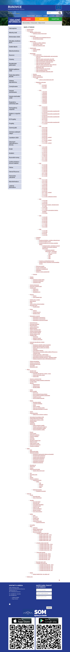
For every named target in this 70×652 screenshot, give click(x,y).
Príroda (31, 495)
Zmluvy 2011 (35, 289)
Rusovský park (36, 503)
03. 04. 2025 (44, 219)
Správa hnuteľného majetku (39, 429)
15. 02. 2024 (44, 200)
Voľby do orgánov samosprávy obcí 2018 (45, 59)
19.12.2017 (44, 87)
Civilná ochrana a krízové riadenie (14, 162)
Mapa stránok (33, 301)
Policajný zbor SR (36, 312)
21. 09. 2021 (44, 156)
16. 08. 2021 (44, 155)
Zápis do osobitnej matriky (39, 407)
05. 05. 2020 (44, 134)
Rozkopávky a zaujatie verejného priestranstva (40, 380)
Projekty (11, 123)
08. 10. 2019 (44, 119)
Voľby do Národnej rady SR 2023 (43, 68)
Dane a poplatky (33, 391)
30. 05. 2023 (44, 188)
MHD (31, 450)
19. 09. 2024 (44, 207)
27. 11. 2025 (44, 225)
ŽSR (31, 476)
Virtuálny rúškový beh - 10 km (45, 534)
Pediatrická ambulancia (38, 462)
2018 (40, 90)
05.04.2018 (44, 94)
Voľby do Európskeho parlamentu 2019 (44, 61)
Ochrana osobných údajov (14, 132)
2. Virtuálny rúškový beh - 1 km (45, 548)
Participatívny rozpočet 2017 (39, 317)
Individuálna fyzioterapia (38, 461)
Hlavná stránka (26, 22)
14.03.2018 (44, 93)
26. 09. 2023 (44, 191)
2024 (40, 199)
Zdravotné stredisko (34, 452)
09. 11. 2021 (44, 158)
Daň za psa (35, 392)
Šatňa (40, 487)
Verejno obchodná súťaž (14, 97)
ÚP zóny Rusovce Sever (38, 38)
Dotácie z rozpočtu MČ (14, 114)
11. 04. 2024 (44, 202)
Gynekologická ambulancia (39, 457)
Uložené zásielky (36, 49)
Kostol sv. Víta (36, 507)
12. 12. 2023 (44, 195)
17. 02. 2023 (44, 184)
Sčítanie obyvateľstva (13, 81)
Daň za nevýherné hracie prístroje (40, 394)
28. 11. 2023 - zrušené (47, 192)
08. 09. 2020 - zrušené (47, 137)
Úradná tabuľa (13, 46)
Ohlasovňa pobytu (34, 413)
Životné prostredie (34, 372)
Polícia (11, 167)
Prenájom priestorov (34, 478)
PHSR (11, 149)
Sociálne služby (33, 381)
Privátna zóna (30, 576)
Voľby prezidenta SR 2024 (41, 70)
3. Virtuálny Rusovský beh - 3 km (46, 567)
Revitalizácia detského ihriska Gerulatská (42, 344)
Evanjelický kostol (37, 506)
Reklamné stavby (33, 441)
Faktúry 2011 (35, 290)
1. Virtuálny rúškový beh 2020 (42, 533)
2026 (40, 229)
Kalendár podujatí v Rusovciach (40, 33)
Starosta (35, 74)
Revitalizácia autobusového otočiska (41, 346)
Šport (31, 526)
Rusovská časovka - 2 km (44, 558)
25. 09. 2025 (44, 222)
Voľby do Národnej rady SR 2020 (43, 63)
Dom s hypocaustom (37, 511)
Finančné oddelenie (34, 436)
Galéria (37, 481)
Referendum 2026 (14, 37)
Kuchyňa (41, 485)
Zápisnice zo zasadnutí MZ (42, 269)
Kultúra (31, 389)
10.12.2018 (44, 102)
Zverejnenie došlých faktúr (38, 279)
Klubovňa (41, 484)
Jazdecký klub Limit (37, 530)
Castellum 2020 (13, 137)
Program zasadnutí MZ (41, 267)
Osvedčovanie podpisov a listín (36, 419)
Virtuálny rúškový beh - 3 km (45, 537)
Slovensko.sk (33, 465)
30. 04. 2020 (44, 133)
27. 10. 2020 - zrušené (47, 140)
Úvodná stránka (30, 29)
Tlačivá (31, 411)
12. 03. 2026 (44, 232)
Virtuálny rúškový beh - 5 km (45, 536)
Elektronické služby (34, 451)
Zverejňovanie (13, 86)
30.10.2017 (44, 85)
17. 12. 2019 (44, 123)
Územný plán (13, 127)
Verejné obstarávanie (13, 91)
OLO (31, 473)
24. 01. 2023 (44, 181)
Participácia (35, 336)
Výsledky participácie (37, 339)
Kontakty (58, 16)
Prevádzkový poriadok (41, 491)
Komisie (38, 238)
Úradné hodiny (31, 16)
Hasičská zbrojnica (37, 480)
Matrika (31, 400)
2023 (40, 178)
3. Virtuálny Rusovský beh (41, 563)
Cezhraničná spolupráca (35, 444)
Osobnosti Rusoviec (40, 522)
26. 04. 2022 (44, 167)
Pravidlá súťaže (36, 306)
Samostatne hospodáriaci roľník (37, 417)
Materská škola (36, 384)
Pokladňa (32, 437)
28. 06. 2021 (44, 153)
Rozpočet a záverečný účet (13, 102)
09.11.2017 (44, 86)
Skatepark (35, 349)
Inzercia (31, 468)
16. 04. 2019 (44, 109)
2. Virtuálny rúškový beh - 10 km (46, 544)
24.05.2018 (44, 96)
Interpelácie (38, 270)
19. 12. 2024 (44, 213)
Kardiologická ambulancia (38, 458)
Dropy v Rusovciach (37, 497)
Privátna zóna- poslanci (35, 299)
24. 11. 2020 (44, 141)
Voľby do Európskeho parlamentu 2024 (44, 71)
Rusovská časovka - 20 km (45, 555)
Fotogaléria (32, 525)
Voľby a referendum (37, 54)
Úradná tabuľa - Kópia (37, 44)
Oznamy (45, 16)
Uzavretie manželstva (37, 403)
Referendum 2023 (40, 67)
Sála (40, 483)
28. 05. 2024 (44, 203)
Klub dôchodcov (14, 181)
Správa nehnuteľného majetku (39, 428)
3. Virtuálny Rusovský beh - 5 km (46, 566)
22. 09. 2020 (44, 138)
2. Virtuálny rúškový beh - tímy (45, 549)
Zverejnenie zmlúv (37, 282)
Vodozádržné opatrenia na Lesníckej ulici (42, 356)
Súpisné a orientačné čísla (35, 379)
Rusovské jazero (36, 496)
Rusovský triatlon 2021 (41, 562)
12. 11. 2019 (44, 120)
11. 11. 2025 (44, 224)
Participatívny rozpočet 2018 (39, 318)
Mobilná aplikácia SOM (14, 70)
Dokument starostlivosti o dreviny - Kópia (42, 373)
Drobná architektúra (37, 508)
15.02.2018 (44, 91)
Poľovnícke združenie (12, 176)
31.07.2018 (44, 98)
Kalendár (51, 16)
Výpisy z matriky (36, 406)
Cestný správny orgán (34, 443)
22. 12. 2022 (44, 175)
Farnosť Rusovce (14, 171)
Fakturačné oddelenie (34, 434)
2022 (40, 163)
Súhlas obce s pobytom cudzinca (40, 414)
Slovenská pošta (33, 474)
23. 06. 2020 (44, 136)
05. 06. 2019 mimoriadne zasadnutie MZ (50, 113)
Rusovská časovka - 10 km (45, 556)
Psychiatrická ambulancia (38, 459)
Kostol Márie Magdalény (38, 504)
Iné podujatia (36, 519)
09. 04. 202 (44, 233)
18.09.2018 (44, 100)
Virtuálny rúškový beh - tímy (45, 540)
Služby (41, 19)
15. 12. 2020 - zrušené (47, 143)
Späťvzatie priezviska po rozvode (40, 409)
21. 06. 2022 (44, 170)
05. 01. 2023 (44, 179)
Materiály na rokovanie (41, 82)
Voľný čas (55, 19)
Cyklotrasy (35, 527)
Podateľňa (32, 422)
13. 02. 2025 (44, 217)
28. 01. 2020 (44, 127)
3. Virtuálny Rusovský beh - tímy (46, 570)
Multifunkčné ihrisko (37, 489)
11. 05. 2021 (44, 151)
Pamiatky (32, 500)
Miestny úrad (13, 32)
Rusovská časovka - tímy (44, 559)
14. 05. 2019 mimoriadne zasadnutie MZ (50, 111)
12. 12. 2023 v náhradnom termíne (49, 196)
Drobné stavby (33, 433)
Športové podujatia (37, 532)
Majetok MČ (32, 424)
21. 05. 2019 (44, 112)
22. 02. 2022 (44, 164)
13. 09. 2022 (44, 171)
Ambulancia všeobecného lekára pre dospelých (43, 454)
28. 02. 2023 (44, 185)
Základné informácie (15, 21)
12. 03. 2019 (44, 108)
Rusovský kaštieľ (36, 501)
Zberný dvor (32, 466)
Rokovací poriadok (40, 266)
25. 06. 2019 (44, 115)
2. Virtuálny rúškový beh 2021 (42, 542)
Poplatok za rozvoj (37, 396)
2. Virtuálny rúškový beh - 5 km (45, 545)
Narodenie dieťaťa (37, 402)
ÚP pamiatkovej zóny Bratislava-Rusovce (42, 37)
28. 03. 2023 (44, 186)
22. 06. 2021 (44, 152)
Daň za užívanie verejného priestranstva (41, 395)
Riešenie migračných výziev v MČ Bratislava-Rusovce (44, 358)
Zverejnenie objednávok (38, 281)
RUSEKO (11, 153)
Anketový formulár (37, 338)
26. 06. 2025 (44, 221)
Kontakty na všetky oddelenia (39, 42)
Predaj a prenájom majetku (38, 425)
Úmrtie (34, 405)
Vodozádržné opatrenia (38, 350)
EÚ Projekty (12, 119)
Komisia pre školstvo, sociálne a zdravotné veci (49, 240)
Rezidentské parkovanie (13, 64)
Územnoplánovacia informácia (36, 418)
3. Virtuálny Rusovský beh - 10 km (46, 564)
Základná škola (36, 386)
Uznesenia (38, 237)
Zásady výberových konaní (38, 470)
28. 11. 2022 (44, 173)
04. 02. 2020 (44, 129)
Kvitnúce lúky (36, 376)
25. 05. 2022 (44, 168)
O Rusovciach (34, 22)
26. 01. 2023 (44, 182)
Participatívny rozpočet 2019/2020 (40, 320)
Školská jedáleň (36, 387)
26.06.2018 (44, 97)
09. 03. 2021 (44, 148)
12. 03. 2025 (44, 218)
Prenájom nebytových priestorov (40, 426)
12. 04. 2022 (44, 166)
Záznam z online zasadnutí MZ (42, 271)
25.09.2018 (44, 101)
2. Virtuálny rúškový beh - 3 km (45, 547)
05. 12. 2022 (44, 174)
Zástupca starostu (37, 75)
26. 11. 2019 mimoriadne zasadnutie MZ (50, 122)
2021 (40, 145)
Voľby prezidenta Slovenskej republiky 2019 (45, 60)
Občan (28, 19)
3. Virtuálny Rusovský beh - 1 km (46, 568)
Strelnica (35, 310)
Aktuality (39, 16)
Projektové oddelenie (34, 446)
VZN (37, 78)
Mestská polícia (36, 313)
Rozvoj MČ (32, 439)
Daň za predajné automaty (38, 398)
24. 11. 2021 (44, 159)
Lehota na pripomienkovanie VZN (46, 79)
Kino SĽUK (35, 516)
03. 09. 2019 (44, 118)
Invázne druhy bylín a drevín (39, 375)
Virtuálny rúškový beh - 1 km (45, 539)
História (34, 295)
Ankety (31, 572)
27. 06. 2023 (44, 189)
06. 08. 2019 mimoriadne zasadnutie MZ (50, 116)
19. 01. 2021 (44, 146)
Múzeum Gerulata (37, 510)
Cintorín (31, 477)
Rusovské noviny (14, 157)
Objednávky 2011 (36, 292)
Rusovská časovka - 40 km (45, 553)
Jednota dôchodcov (12, 186)
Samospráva (13, 28)
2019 (40, 105)
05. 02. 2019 (44, 106)
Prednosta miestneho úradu (39, 45)
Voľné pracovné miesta (35, 469)
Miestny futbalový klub (38, 529)
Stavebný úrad (33, 370)
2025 (40, 215)
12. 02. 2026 (44, 230)
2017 (40, 83)
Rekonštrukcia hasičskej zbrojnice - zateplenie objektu (45, 357)
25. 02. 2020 (44, 130)
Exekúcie (35, 50)
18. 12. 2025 (44, 226)
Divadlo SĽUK (36, 518)
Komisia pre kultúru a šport (45, 241)
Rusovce (11, 55)
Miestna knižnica (14, 51)
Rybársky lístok (33, 421)
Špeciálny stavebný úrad (35, 440)
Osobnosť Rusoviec (37, 521)
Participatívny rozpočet (13, 108)
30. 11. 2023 (44, 193)
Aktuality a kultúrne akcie (14, 41)
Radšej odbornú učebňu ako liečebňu (41, 347)
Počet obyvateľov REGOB (14, 75)
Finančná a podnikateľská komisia (46, 261)
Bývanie (31, 432)
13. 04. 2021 (44, 149)
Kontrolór (35, 274)
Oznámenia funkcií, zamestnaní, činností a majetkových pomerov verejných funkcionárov (51, 247)
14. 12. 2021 (44, 160)
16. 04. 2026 (44, 234)
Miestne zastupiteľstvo (38, 77)
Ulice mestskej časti (37, 297)
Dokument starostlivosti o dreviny (13, 143)
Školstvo (32, 383)
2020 (40, 126)
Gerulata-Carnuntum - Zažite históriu (40, 354)
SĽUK (34, 515)
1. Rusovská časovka (40, 552)
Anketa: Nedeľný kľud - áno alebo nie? (41, 574)
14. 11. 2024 (44, 208)
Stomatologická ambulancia (39, 455)
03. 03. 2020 (44, 131)
